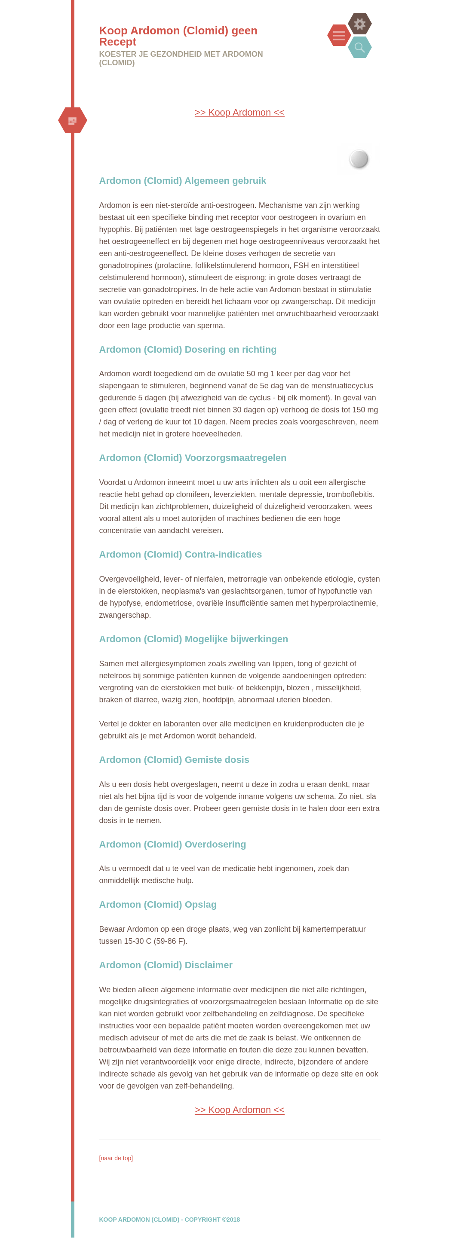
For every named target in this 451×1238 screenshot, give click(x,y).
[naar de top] (116, 1158)
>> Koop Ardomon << (240, 112)
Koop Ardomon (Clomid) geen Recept (178, 36)
